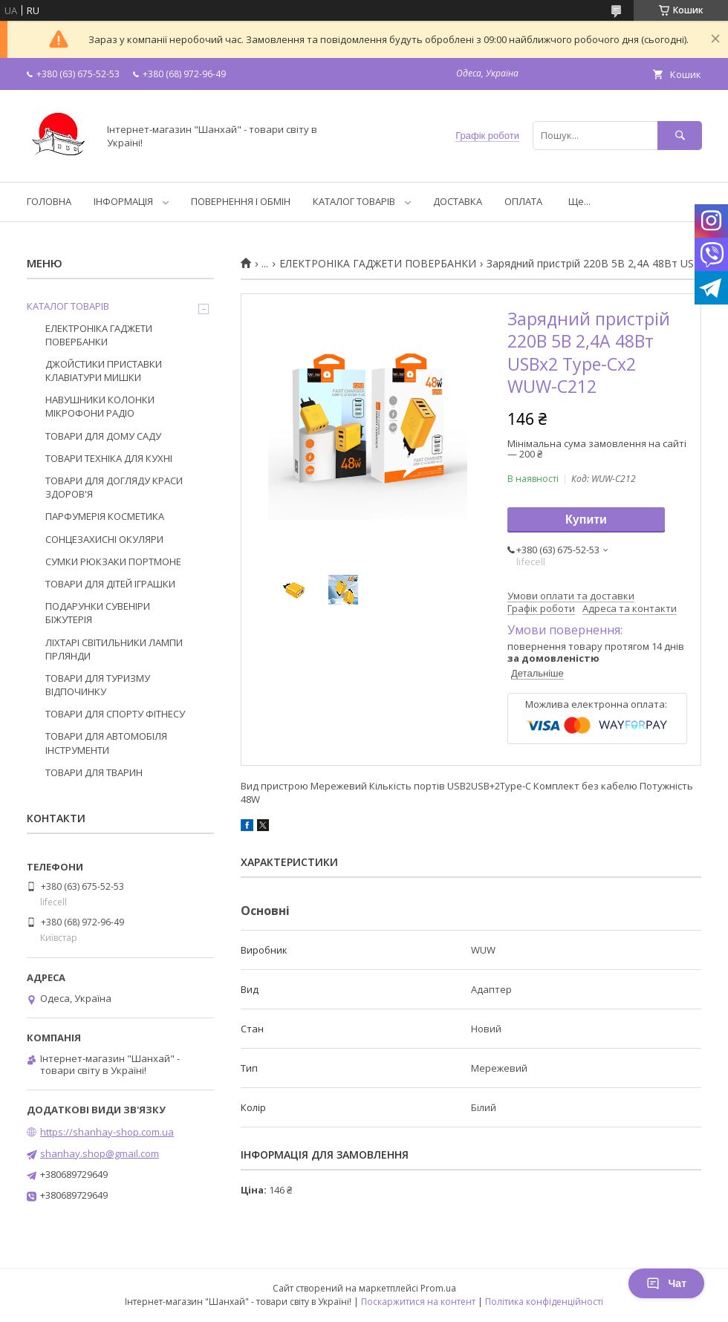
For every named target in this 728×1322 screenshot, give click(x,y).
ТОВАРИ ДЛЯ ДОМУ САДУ (103, 436)
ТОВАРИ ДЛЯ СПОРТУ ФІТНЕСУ (115, 713)
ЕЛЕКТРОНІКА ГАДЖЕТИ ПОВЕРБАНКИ (377, 264)
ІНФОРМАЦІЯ (123, 201)
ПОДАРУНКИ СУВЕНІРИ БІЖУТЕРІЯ (97, 612)
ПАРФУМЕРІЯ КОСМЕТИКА (104, 516)
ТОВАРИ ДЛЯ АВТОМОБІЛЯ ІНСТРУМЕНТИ (106, 742)
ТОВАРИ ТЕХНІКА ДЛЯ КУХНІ (108, 458)
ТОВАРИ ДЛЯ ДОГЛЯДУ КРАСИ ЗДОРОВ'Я (114, 487)
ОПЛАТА (523, 201)
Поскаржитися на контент (418, 1301)
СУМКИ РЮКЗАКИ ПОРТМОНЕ (113, 561)
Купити (586, 519)
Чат (666, 1283)
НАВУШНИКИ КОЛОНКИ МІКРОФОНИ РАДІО (100, 406)
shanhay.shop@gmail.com (99, 1153)
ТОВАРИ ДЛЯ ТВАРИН (94, 772)
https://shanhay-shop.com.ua (107, 1132)
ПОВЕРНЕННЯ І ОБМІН (240, 201)
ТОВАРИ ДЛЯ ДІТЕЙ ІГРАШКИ (110, 583)
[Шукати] (679, 135)
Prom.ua (438, 1288)
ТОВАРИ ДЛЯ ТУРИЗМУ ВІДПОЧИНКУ (97, 684)
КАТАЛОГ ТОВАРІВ (354, 201)
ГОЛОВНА (49, 201)
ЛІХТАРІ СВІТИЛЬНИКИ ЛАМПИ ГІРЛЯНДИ (114, 649)
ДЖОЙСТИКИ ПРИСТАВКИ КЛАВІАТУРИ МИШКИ (103, 370)
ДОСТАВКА (457, 201)
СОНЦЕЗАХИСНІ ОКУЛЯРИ (104, 539)
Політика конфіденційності (544, 1301)
